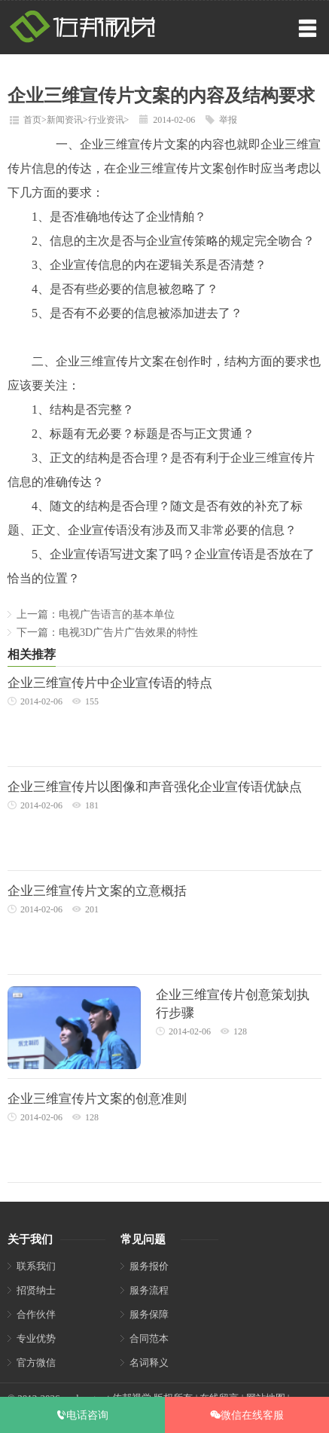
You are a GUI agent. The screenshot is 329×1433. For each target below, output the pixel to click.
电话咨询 (82, 1415)
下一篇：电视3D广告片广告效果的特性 (107, 632)
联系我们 (36, 1266)
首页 (32, 120)
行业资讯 (106, 120)
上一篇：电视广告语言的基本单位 (96, 614)
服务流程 (149, 1290)
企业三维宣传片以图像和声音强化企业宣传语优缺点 (155, 787)
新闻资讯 (65, 120)
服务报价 (149, 1266)
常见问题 (143, 1239)
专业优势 (36, 1338)
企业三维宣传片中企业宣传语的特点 (110, 683)
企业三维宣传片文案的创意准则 (97, 1099)
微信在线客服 (247, 1415)
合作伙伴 (36, 1314)
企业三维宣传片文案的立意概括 (97, 891)
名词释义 (149, 1362)
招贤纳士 (36, 1290)
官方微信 (36, 1362)
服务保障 (149, 1314)
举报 (228, 120)
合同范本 (149, 1338)
